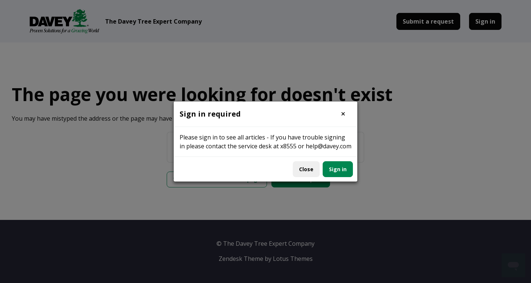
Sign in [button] (338, 169)
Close (306, 169)
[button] (343, 114)
